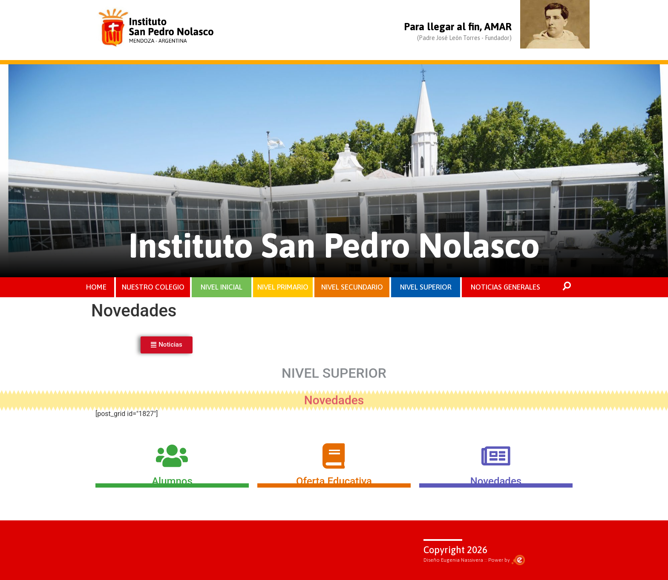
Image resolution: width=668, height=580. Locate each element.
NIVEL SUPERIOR (426, 287)
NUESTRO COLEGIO (153, 287)
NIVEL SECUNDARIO (352, 287)
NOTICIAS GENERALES (505, 287)
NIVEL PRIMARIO (282, 287)
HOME (96, 287)
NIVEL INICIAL (221, 287)
